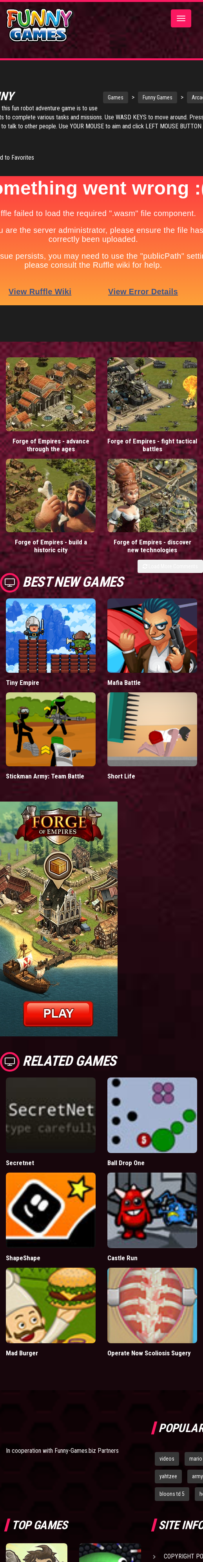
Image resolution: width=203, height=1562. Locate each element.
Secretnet (20, 1152)
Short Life (121, 765)
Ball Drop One (126, 1152)
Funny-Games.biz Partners (86, 1440)
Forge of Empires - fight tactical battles (152, 434)
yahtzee (168, 1466)
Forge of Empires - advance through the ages (51, 434)
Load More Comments (170, 556)
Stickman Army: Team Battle (45, 765)
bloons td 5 (172, 1483)
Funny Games (149, 96)
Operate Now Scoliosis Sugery (149, 1342)
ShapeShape (23, 1247)
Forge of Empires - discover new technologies (152, 535)
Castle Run (122, 1247)
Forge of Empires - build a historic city (51, 535)
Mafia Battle (124, 672)
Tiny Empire (22, 672)
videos (167, 1448)
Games (107, 96)
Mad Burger (22, 1342)
